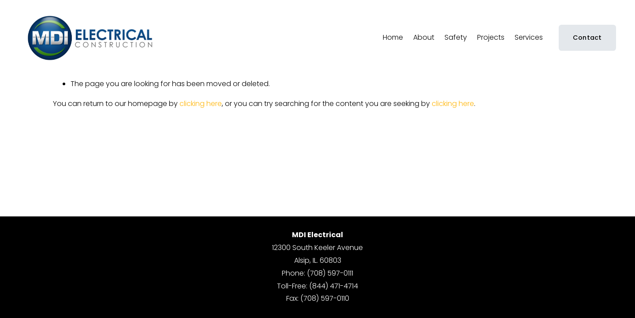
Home (393, 37)
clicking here (200, 103)
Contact (587, 37)
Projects (490, 37)
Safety (455, 37)
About (423, 37)
